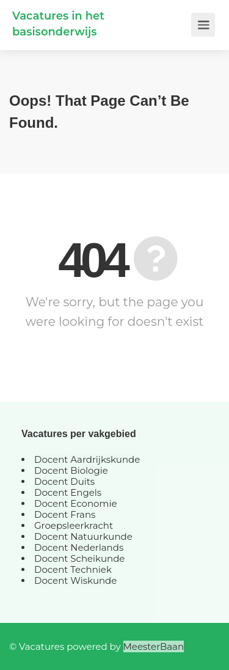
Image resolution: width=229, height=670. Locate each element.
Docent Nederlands (78, 547)
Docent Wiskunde (75, 580)
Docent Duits (64, 481)
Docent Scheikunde (79, 558)
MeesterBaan (153, 646)
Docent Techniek (73, 569)
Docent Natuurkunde (83, 536)
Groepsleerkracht (73, 525)
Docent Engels (67, 492)
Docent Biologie (71, 470)
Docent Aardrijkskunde (87, 459)
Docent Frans (64, 514)
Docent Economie (75, 503)
